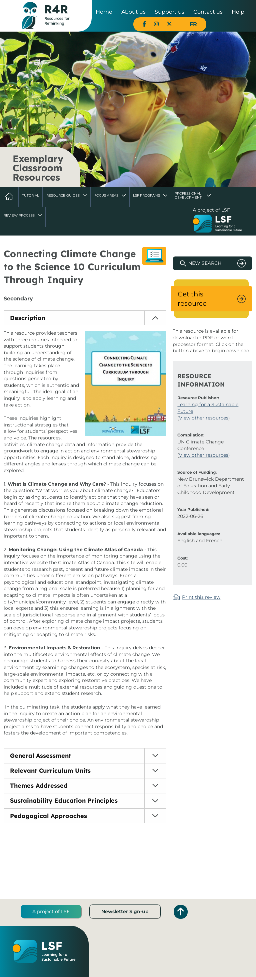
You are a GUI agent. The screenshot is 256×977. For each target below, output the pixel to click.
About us (133, 12)
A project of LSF (51, 911)
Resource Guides (63, 195)
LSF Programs (146, 195)
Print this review (201, 597)
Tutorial (30, 195)
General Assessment (40, 755)
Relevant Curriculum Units (50, 770)
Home (104, 12)
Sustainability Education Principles (64, 800)
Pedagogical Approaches (48, 816)
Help (238, 12)
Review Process (19, 215)
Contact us (208, 12)
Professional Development (188, 195)
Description (27, 318)
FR (193, 24)
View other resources (203, 418)
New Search (204, 263)
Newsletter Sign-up (125, 911)
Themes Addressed (39, 785)
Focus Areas (106, 195)
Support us (169, 12)
